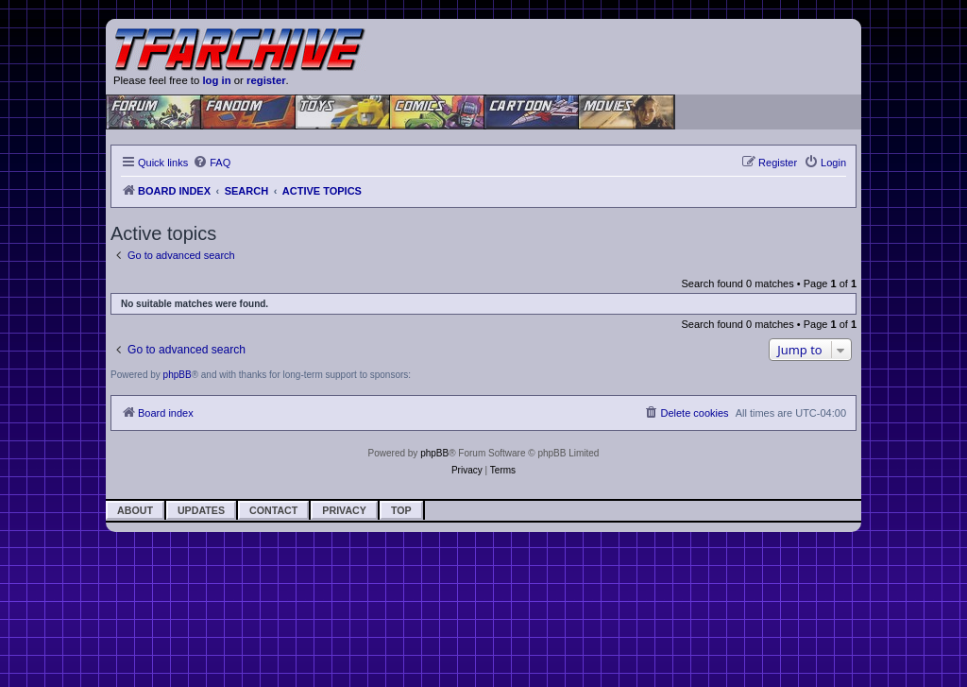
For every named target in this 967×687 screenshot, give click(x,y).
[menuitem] (211, 162)
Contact (273, 510)
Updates (201, 510)
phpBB (177, 374)
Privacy (344, 510)
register (266, 80)
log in (216, 80)
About (135, 510)
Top (401, 510)
